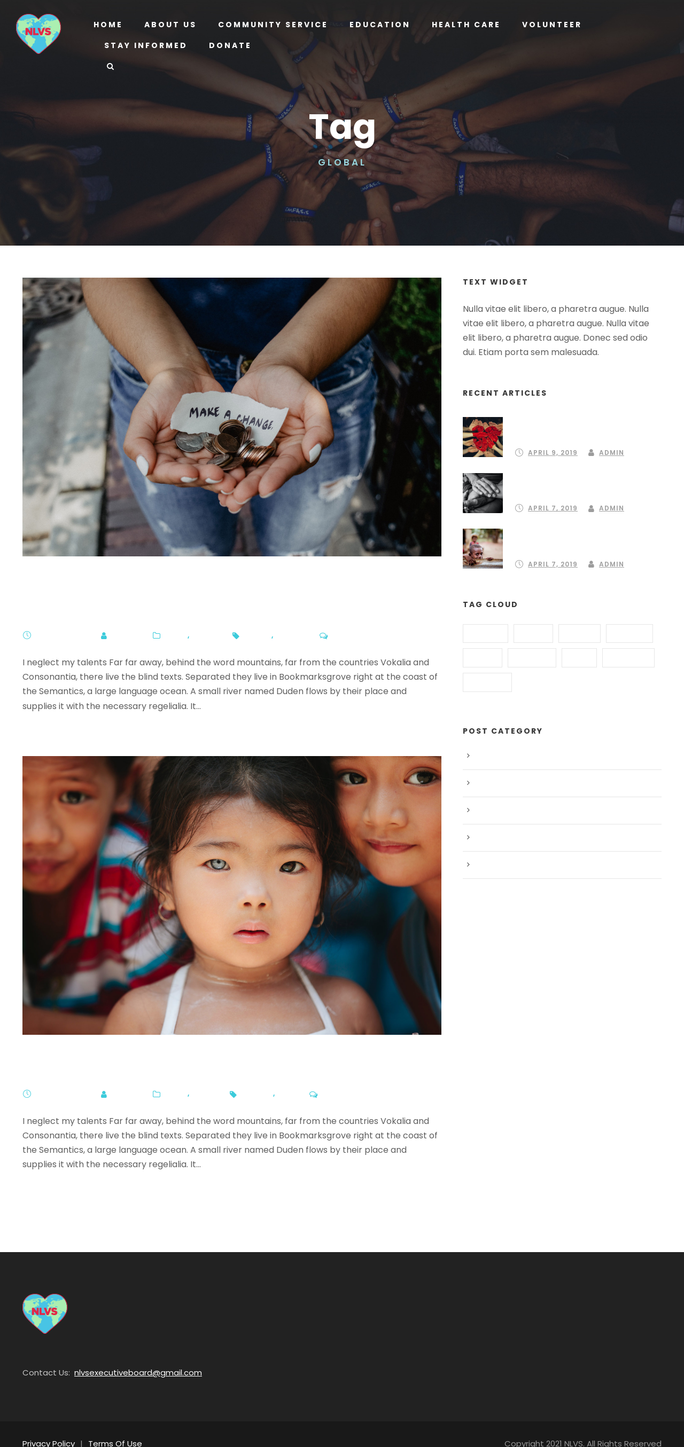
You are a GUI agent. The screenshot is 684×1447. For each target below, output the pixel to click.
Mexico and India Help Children (145, 1048)
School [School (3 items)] (487, 680)
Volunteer (548, 24)
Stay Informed (144, 45)
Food (486, 781)
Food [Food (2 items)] (533, 631)
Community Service (271, 24)
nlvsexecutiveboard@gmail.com (125, 1352)
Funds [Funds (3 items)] (579, 631)
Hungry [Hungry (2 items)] (531, 655)
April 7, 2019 (61, 615)
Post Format (498, 835)
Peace (199, 1074)
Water (199, 615)
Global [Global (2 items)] (629, 631)
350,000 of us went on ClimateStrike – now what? (215, 589)
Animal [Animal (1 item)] (486, 631)
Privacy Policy (47, 1423)
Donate (227, 45)
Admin (123, 615)
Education (375, 24)
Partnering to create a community (583, 421)
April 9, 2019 (552, 438)
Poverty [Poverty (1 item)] (627, 655)
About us (170, 24)
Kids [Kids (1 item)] (578, 655)
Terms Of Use (109, 1423)
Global (283, 615)
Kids (282, 1074)
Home (108, 24)
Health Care (461, 24)
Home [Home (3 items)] (482, 655)
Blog (171, 615)
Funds (250, 615)
